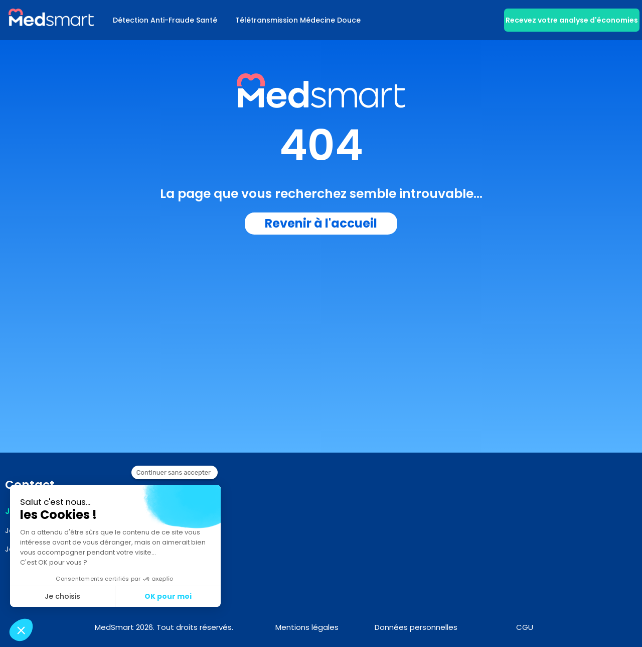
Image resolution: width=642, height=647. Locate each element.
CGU (524, 627)
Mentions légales (307, 627)
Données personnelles (416, 627)
